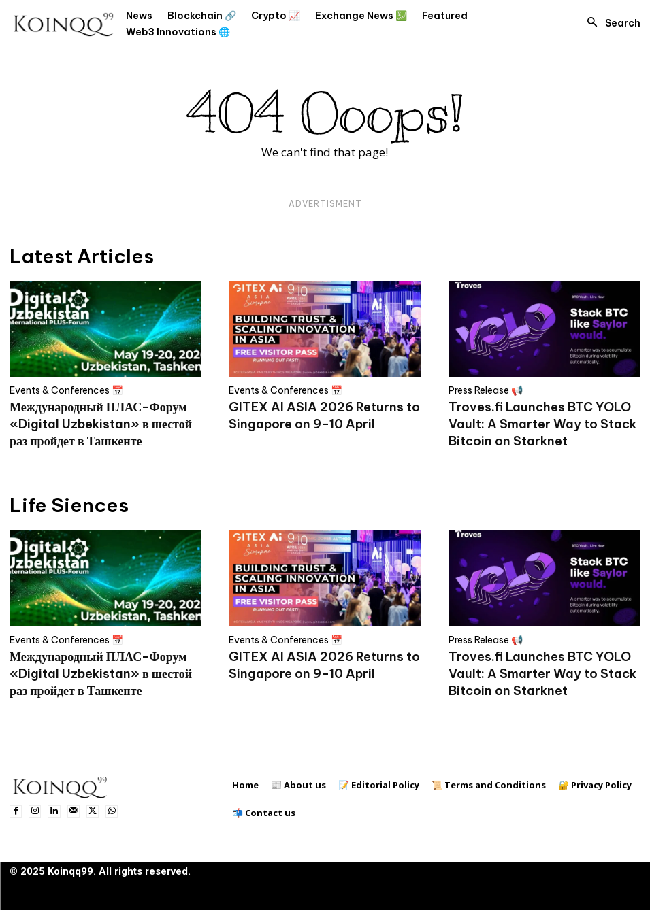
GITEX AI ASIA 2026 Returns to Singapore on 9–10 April (324, 415)
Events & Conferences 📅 (66, 390)
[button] (609, 23)
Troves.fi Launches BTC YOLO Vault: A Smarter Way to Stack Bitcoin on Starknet (542, 424)
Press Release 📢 (486, 390)
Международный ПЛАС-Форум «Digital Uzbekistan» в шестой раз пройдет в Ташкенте (101, 424)
